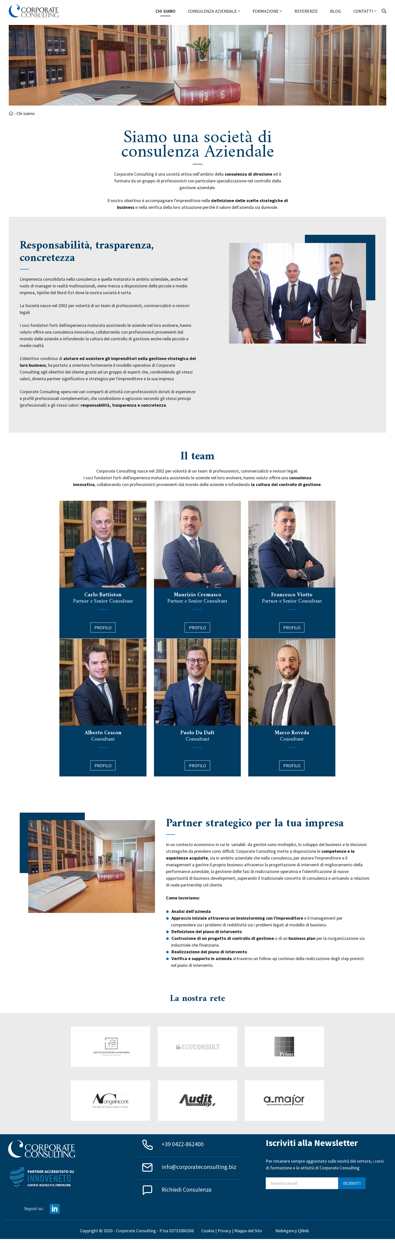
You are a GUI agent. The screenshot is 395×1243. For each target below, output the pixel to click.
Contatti (364, 11)
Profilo (103, 627)
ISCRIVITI (352, 1183)
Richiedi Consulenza (187, 1189)
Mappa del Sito (248, 1231)
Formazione (267, 11)
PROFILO (197, 765)
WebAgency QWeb (292, 1231)
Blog (335, 11)
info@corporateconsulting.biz (199, 1166)
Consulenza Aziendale (214, 11)
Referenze (306, 11)
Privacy (224, 1231)
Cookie (207, 1231)
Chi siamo (165, 11)
